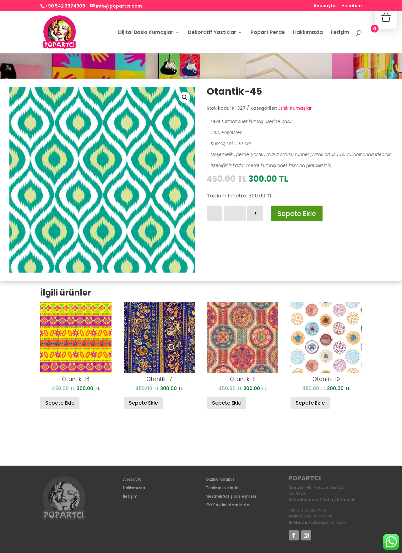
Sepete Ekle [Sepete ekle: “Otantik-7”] (143, 402)
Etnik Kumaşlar (295, 108)
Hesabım (351, 6)
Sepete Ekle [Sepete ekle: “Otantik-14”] (59, 402)
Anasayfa (324, 6)
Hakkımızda (308, 33)
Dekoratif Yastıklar (212, 33)
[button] (184, 97)
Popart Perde (268, 33)
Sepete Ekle (297, 213)
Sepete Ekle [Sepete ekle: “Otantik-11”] (226, 402)
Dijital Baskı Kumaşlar (145, 33)
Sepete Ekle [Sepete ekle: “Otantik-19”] (310, 402)
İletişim (340, 33)
